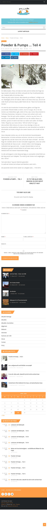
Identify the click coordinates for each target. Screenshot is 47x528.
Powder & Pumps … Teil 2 (18, 474)
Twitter (15, 67)
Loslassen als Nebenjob (17, 437)
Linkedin (5, 70)
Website (3, 256)
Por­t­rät (3, 355)
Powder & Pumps (16, 469)
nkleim (17, 61)
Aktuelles (4, 332)
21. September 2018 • (13, 398)
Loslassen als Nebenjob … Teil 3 (20, 449)
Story (7, 50)
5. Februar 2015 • (12, 389)
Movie (3, 352)
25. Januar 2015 (12, 371)
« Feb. (3, 428)
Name (3, 249)
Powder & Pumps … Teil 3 (12, 192)
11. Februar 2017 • (14, 289)
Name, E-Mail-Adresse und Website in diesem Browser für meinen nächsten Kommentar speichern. (23, 266)
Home (2, 50)
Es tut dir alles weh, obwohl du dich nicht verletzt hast (34, 194)
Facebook (6, 67)
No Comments (22, 289)
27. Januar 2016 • (13, 380)
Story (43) (4, 53)
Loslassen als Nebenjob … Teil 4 (20, 455)
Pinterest (34, 67)
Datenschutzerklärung (13, 502)
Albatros (3, 517)
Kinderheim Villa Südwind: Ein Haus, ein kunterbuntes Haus (25, 396)
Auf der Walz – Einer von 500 (18, 286)
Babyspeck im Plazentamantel (18, 313)
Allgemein (4, 339)
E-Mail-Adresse (28, 249)
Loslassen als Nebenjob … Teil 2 (20, 443)
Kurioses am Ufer (6, 348)
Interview (4, 345)
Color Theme (16, 517)
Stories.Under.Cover (7, 515)
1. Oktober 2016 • (14, 306)
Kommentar (5, 226)
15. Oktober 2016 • (14, 297)
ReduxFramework (13, 518)
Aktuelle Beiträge (6, 329)
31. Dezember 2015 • (14, 315)
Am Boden (13, 304)
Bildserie (3, 342)
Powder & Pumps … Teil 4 (18, 486)
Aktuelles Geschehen (7, 336)
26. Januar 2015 (7, 61)
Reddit (14, 70)
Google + (24, 67)
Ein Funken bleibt (15, 295)
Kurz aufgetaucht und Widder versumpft (20, 378)
